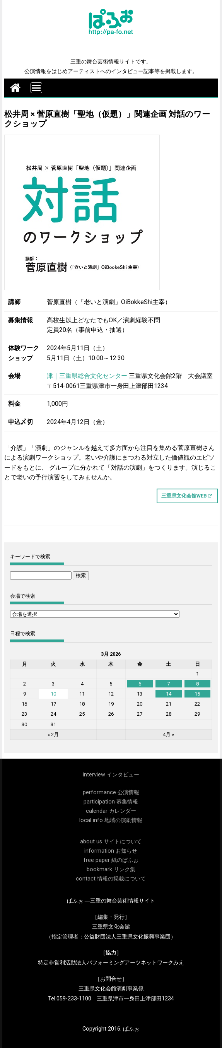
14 (168, 694)
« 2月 (53, 734)
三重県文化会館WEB (184, 496)
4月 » (168, 734)
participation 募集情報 (111, 801)
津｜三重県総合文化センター (87, 376)
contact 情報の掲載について (111, 878)
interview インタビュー (111, 774)
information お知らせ (110, 851)
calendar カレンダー (111, 811)
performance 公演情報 (111, 792)
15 (197, 694)
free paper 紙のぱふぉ (111, 860)
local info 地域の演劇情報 (110, 820)
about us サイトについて (111, 841)
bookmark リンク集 (111, 869)
